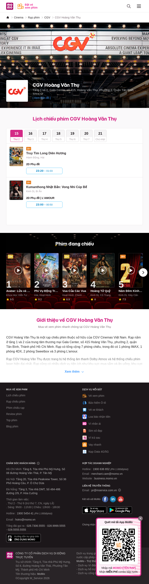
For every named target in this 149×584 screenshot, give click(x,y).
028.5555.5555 (17, 529)
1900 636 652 (110, 469)
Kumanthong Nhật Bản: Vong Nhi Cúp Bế (56, 187)
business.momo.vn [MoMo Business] (105, 478)
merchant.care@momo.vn (107, 473)
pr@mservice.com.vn (104, 490)
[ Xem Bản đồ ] (42, 97)
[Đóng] (140, 518)
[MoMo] (7, 17)
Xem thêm (74, 371)
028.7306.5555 (36, 525)
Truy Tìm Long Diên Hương (46, 153)
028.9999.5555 (56, 525)
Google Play (120, 510)
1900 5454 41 (25, 513)
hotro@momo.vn (25, 519)
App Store (94, 510)
